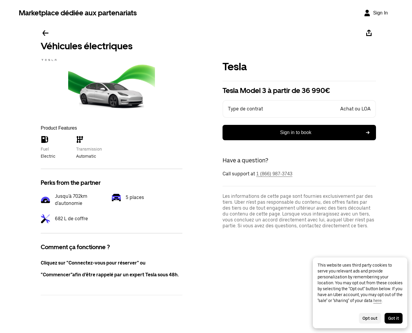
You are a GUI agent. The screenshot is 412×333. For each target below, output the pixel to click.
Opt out (369, 318)
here (377, 300)
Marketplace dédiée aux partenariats (78, 13)
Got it (393, 318)
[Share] (369, 33)
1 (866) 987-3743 (274, 173)
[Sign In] (375, 12)
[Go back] (45, 33)
